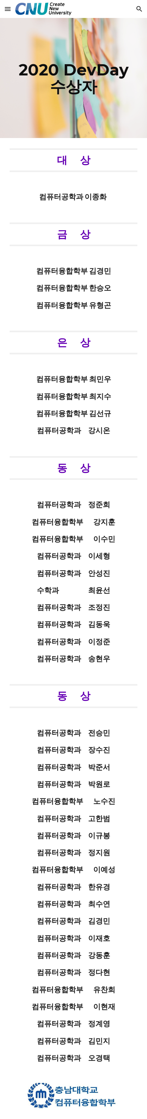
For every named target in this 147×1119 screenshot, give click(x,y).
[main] (73, 78)
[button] (7, 9)
